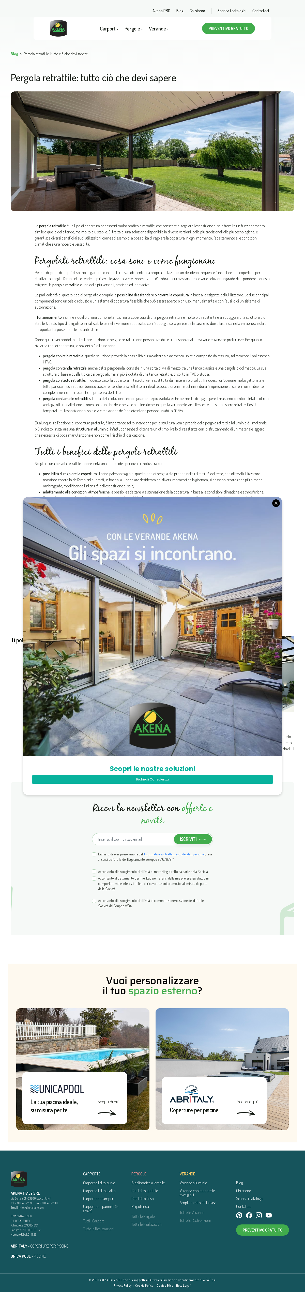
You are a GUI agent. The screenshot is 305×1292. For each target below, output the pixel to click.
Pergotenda (140, 1206)
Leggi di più (98, 751)
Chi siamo (197, 10)
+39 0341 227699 (24, 1203)
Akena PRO (161, 10)
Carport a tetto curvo (99, 1182)
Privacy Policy (122, 1285)
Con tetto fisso (142, 1198)
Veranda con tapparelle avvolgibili (197, 1192)
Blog (180, 10)
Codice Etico (165, 1285)
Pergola (97, 704)
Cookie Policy (144, 1285)
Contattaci (260, 10)
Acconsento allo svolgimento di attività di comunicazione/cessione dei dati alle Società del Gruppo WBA (151, 903)
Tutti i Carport (93, 1220)
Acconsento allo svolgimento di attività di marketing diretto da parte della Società (153, 871)
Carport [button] (109, 28)
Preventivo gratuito (228, 28)
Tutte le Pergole (143, 1216)
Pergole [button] (134, 28)
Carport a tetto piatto (99, 1190)
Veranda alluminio (193, 1182)
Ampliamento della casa (198, 1202)
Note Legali (183, 1285)
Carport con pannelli (100, 1208)
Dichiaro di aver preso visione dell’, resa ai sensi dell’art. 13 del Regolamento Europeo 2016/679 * (155, 857)
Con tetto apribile (144, 1190)
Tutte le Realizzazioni (98, 1228)
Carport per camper (98, 1198)
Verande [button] (159, 28)
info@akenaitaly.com (31, 1207)
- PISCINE (28, 1256)
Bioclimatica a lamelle (148, 1182)
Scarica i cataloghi (232, 10)
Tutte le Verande (192, 1212)
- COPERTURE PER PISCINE (39, 1246)
